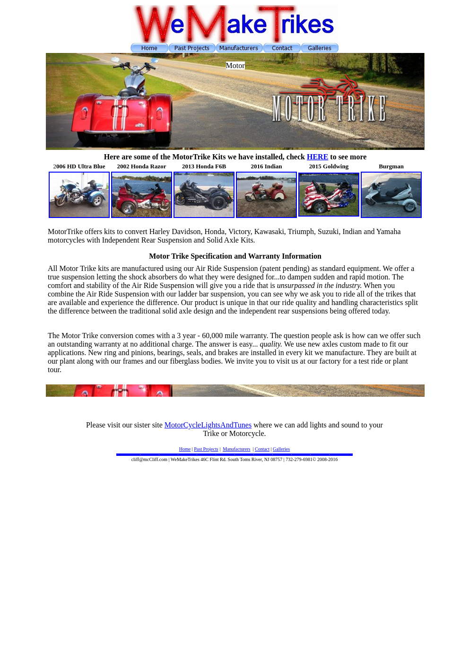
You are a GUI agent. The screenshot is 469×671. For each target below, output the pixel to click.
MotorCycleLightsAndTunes (208, 425)
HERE (317, 157)
